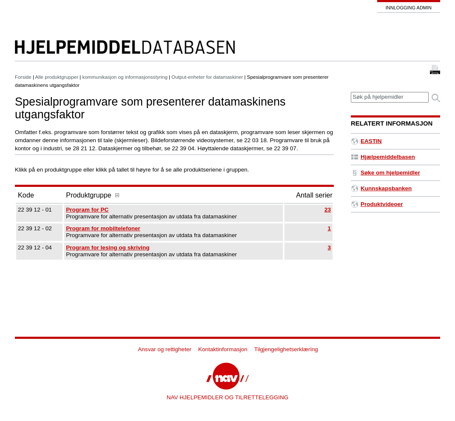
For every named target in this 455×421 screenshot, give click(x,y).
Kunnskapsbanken (381, 188)
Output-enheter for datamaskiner (207, 77)
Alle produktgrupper (56, 77)
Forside (23, 77)
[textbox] (390, 97)
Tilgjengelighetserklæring (286, 349)
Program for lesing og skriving (107, 247)
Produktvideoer (377, 204)
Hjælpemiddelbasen (383, 157)
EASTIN (366, 141)
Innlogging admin (409, 7)
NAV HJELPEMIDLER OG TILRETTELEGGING (228, 397)
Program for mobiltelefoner (103, 228)
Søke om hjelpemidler (385, 172)
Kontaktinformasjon (222, 349)
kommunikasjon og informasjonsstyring (125, 77)
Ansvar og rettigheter (164, 349)
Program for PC (87, 209)
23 (327, 209)
